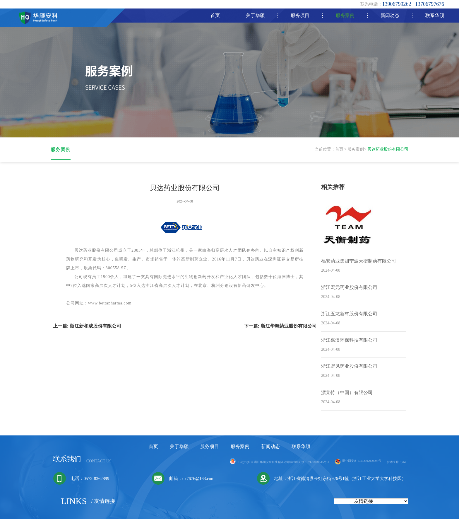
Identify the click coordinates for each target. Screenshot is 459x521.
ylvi (404, 464)
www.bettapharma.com (110, 305)
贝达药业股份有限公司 (387, 150)
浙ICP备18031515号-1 (315, 464)
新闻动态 (270, 448)
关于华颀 (179, 448)
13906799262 (396, 4)
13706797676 (429, 4)
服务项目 (209, 448)
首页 (339, 150)
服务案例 (355, 150)
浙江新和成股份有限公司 (95, 328)
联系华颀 (301, 448)
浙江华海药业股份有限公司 (289, 328)
